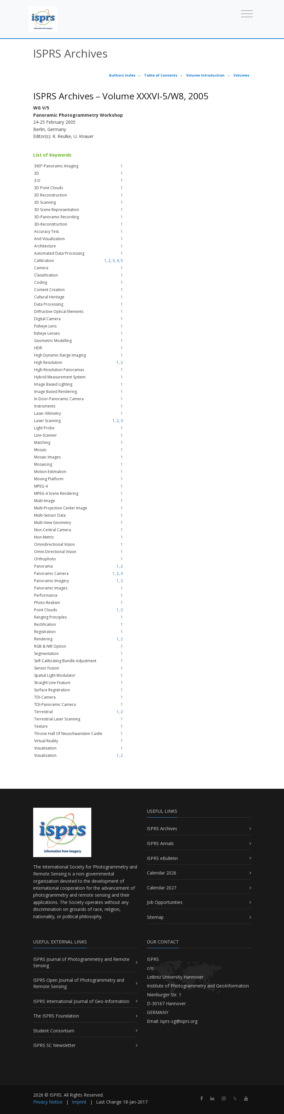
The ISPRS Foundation (56, 1016)
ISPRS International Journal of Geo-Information (81, 1001)
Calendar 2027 (161, 888)
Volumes (241, 75)
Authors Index (122, 75)
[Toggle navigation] (247, 13)
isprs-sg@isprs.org (178, 1021)
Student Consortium (53, 1031)
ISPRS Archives (162, 828)
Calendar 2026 (161, 873)
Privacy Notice (48, 1102)
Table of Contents (160, 75)
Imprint (79, 1102)
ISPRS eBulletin (162, 858)
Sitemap (155, 917)
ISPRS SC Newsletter (54, 1045)
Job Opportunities (165, 902)
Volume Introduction (205, 75)
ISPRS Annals (160, 843)
